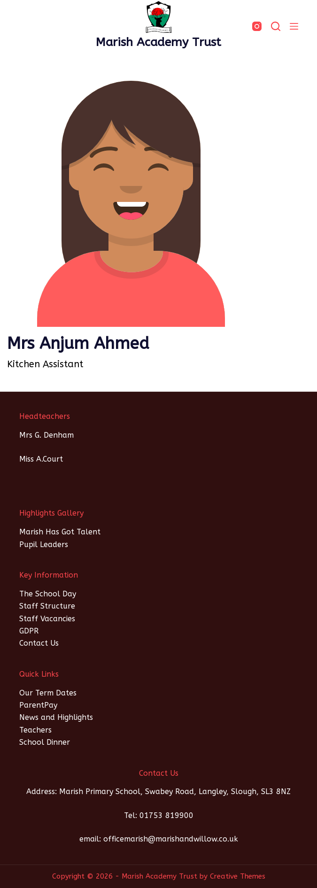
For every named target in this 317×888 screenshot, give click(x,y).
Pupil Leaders (43, 544)
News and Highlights (56, 717)
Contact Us (39, 643)
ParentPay (38, 705)
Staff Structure (47, 606)
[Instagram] (257, 26)
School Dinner (44, 742)
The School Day (47, 593)
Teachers (35, 730)
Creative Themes (237, 876)
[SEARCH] (275, 26)
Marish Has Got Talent (60, 531)
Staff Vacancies (47, 618)
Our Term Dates (48, 692)
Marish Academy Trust (158, 42)
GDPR (29, 630)
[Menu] (294, 26)
